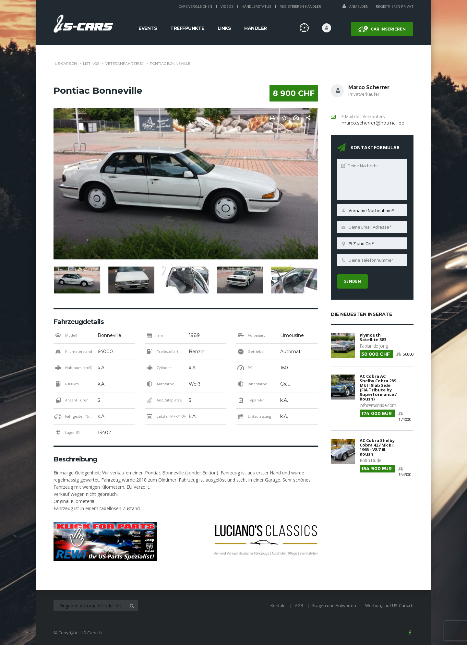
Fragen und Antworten (334, 605)
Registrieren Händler (300, 6)
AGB (299, 605)
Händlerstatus (256, 6)
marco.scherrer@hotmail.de (372, 123)
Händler (255, 28)
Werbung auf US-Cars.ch (389, 605)
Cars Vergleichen (195, 6)
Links (224, 28)
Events (147, 28)
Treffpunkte (187, 28)
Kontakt (278, 605)
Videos (227, 6)
